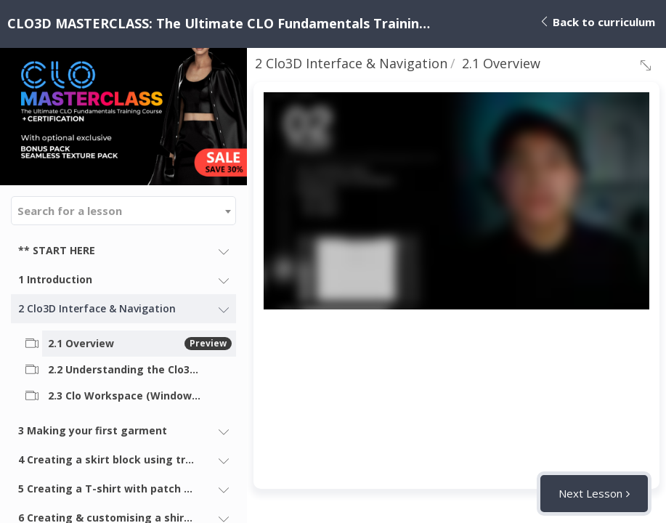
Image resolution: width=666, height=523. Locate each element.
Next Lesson (590, 493)
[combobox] (123, 210)
